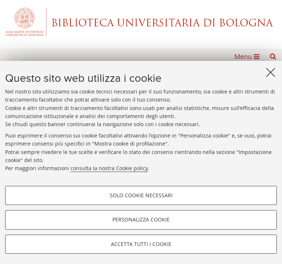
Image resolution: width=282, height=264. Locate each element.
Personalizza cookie (141, 219)
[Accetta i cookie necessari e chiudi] (270, 72)
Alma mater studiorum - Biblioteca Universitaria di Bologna (141, 22)
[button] (273, 56)
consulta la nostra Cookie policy (109, 168)
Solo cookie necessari (141, 195)
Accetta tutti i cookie (141, 244)
